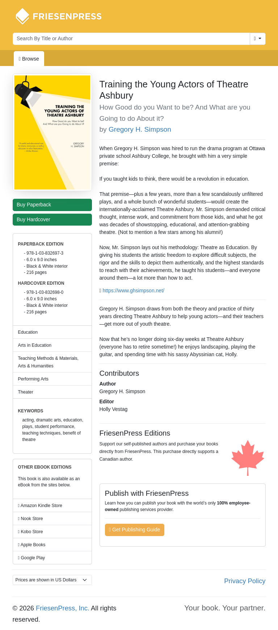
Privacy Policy (244, 581)
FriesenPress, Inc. (62, 608)
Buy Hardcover (35, 219)
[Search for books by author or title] (131, 39)
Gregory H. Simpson (140, 129)
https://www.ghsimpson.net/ (133, 290)
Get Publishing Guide (134, 529)
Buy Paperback (35, 204)
